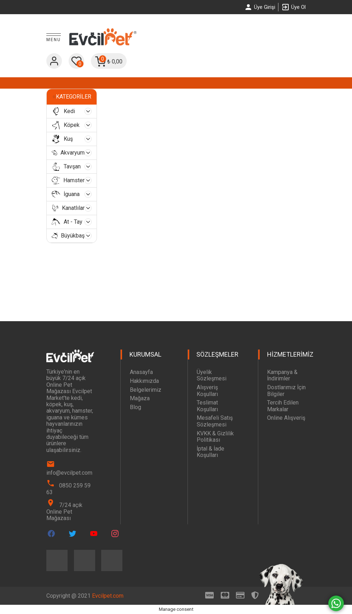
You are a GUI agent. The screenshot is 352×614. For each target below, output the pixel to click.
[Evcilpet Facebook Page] (51, 533)
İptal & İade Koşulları (210, 451)
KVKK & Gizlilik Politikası (215, 436)
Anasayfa (141, 372)
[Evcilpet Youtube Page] (94, 533)
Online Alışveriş (286, 417)
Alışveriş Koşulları (207, 390)
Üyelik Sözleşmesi (211, 375)
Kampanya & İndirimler (282, 375)
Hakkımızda (144, 381)
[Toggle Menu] (53, 38)
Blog (135, 407)
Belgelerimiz (145, 389)
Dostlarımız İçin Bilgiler (286, 390)
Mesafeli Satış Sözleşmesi (215, 421)
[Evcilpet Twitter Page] (72, 533)
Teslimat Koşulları (207, 405)
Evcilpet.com (107, 595)
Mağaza (140, 398)
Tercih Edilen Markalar (283, 405)
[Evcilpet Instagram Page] (115, 533)
